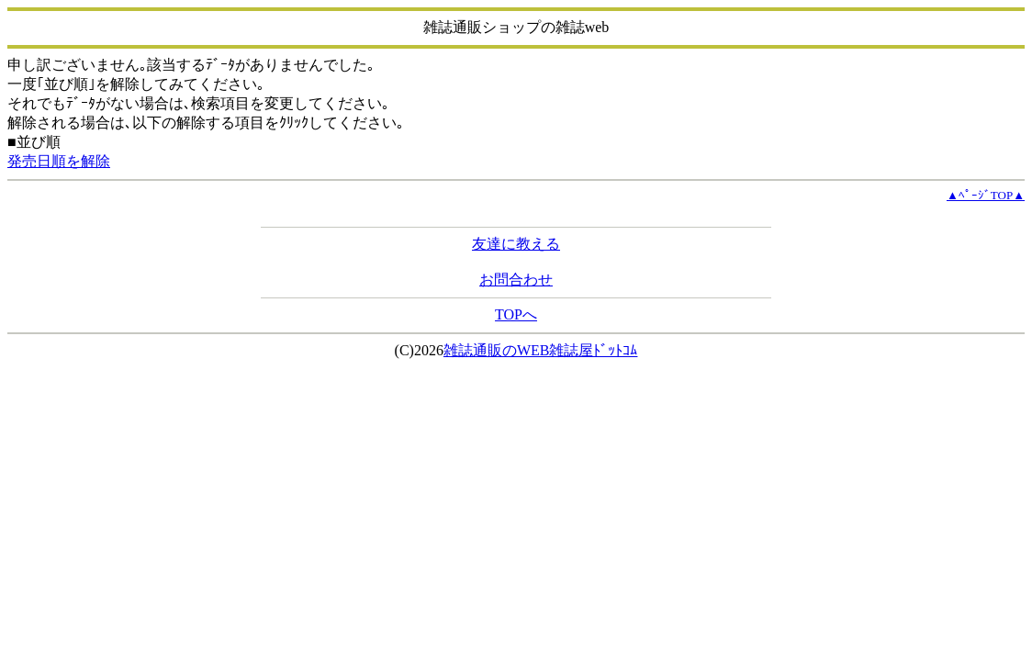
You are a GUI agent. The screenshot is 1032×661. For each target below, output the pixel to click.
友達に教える (516, 244)
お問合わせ (516, 279)
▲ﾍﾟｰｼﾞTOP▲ (986, 195)
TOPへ (516, 314)
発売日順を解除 (58, 161)
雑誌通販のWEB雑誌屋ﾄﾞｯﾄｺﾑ (540, 350)
